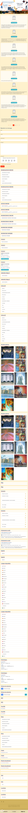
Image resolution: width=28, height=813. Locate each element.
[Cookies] (2, 811)
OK (25, 688)
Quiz (2, 305)
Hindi (3, 599)
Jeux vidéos (14, 507)
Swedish (4, 580)
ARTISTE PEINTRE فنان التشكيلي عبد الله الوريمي (9, 206)
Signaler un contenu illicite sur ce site (14, 806)
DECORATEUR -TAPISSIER (6, 330)
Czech (3, 595)
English (3, 568)
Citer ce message (14, 22)
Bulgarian (4, 591)
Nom (1, 130)
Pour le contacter (5, 241)
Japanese (4, 605)
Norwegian (4, 635)
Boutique (3, 328)
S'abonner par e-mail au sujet (6, 164)
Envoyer (2, 166)
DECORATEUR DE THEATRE (6, 172)
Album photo (4, 290)
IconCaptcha (8, 162)
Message (2, 142)
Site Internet (2, 138)
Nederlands (4, 576)
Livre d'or (3, 309)
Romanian (4, 582)
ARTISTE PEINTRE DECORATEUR (6, 183)
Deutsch (4, 574)
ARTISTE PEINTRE (4, 195)
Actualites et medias (14, 496)
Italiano (3, 572)
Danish (3, 593)
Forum (3, 307)
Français (4, 614)
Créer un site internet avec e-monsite (14, 805)
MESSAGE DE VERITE (5, 174)
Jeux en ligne (14, 504)
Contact (3, 326)
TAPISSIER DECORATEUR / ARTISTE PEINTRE (14, 500)
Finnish (3, 637)
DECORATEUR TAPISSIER (5, 193)
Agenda (3, 288)
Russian (4, 601)
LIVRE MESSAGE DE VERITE (6, 292)
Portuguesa (4, 578)
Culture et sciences (14, 493)
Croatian (4, 597)
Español (4, 570)
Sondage (3, 303)
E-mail (1, 134)
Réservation (4, 294)
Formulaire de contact (5, 258)
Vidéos (3, 311)
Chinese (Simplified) (5, 603)
